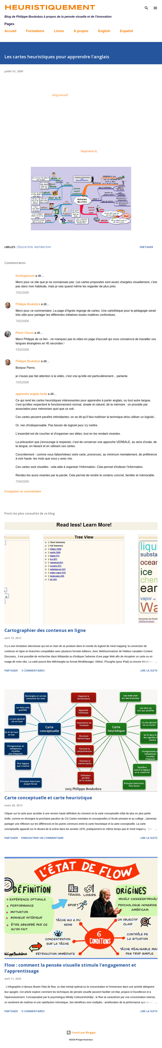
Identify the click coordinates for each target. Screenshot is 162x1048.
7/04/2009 (22, 481)
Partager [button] (146, 247)
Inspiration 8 (88, 151)
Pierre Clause (25, 332)
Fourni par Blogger (81, 1032)
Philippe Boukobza (28, 304)
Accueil (10, 31)
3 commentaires (33, 670)
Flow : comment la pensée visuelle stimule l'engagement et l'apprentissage (70, 968)
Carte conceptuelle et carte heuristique (48, 797)
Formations (35, 31)
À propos (81, 31)
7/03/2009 (22, 349)
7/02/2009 (22, 292)
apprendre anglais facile (31, 393)
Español (126, 31)
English (104, 31)
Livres (59, 31)
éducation (25, 247)
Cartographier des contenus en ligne (45, 630)
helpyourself (60, 95)
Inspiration (42, 247)
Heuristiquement (49, 7)
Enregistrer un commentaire (22, 491)
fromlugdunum (25, 275)
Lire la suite (149, 670)
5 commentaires (33, 1011)
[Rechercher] (146, 6)
